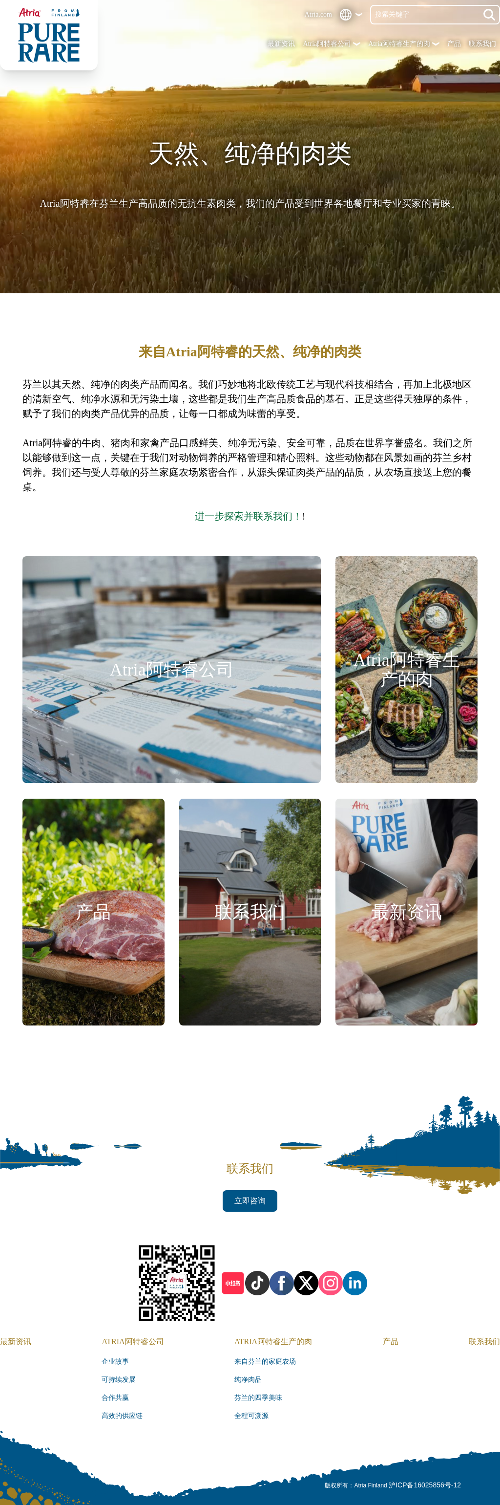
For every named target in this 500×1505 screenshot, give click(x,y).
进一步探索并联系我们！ (248, 516)
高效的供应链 (122, 1415)
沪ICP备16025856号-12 (425, 1485)
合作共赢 (115, 1397)
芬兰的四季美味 (258, 1397)
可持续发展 (119, 1379)
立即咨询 (250, 1201)
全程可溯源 (251, 1415)
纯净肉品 (248, 1379)
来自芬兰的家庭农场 (265, 1361)
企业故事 (115, 1361)
